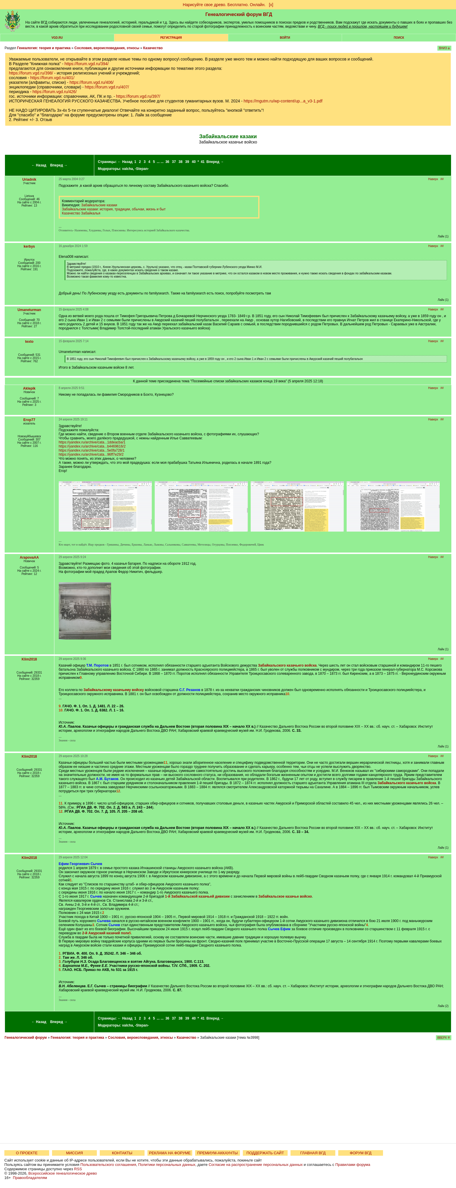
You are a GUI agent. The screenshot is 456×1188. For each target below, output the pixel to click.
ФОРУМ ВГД (361, 1153)
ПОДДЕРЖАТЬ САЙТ (265, 1153)
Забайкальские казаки (99, 205)
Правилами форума (352, 1164)
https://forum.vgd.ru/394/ (87, 63)
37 (174, 162)
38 (180, 162)
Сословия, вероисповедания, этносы (106, 48)
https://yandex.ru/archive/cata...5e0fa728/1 (92, 450)
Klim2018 (29, 659)
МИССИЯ (74, 1153)
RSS (78, 1169)
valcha (127, 169)
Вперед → (58, 165)
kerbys (29, 246)
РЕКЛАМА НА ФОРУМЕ (169, 1153)
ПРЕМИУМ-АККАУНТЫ (217, 1153)
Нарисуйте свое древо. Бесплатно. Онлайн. (224, 4)
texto (29, 342)
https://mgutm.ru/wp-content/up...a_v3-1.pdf (283, 101)
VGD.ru (57, 37)
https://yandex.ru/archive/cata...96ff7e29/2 (91, 454)
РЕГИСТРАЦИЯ (171, 37)
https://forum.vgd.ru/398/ (31, 73)
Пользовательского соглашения (108, 1164)
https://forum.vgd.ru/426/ (55, 91)
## (442, 179)
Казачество (153, 48)
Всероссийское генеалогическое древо (62, 1173)
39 (187, 162)
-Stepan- (142, 169)
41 (202, 162)
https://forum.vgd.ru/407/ (107, 87)
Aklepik (29, 388)
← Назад (38, 165)
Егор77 (29, 420)
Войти (285, 37)
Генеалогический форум (26, 1038)
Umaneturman (29, 310)
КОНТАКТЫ (122, 1153)
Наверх (433, 179)
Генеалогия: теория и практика (44, 48)
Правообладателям (30, 1177)
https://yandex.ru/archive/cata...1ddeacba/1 (92, 442)
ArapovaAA (29, 557)
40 (193, 162)
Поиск (399, 37)
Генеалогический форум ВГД (238, 14)
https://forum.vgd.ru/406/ (92, 82)
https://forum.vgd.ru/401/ (52, 77)
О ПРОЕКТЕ (27, 1153)
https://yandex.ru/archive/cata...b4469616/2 (92, 446)
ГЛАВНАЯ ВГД (313, 1153)
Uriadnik (29, 179)
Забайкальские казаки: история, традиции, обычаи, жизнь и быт (114, 209)
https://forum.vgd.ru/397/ (138, 96)
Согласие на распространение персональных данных (255, 1164)
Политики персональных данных (166, 1164)
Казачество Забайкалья (81, 213)
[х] (271, 4)
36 (167, 162)
